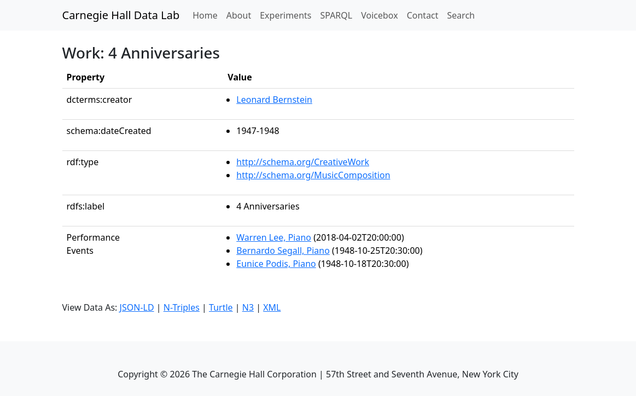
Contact (423, 15)
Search (461, 15)
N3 (248, 307)
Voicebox (379, 15)
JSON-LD (137, 307)
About (238, 15)
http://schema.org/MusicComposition (313, 175)
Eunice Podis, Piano (276, 264)
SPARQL (336, 15)
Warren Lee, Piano (273, 237)
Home (207, 14)
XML (272, 307)
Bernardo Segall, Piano (283, 250)
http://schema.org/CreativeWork (302, 162)
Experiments (285, 15)
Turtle (221, 307)
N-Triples (182, 307)
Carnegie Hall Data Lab (121, 15)
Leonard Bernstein (274, 100)
